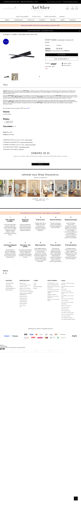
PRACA (35, 284)
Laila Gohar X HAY (64, 309)
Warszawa (36, 177)
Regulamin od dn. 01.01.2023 (25, 288)
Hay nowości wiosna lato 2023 (67, 302)
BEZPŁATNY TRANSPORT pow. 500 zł (29, 1)
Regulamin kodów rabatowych (25, 290)
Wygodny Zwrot (23, 283)
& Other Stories (36, 16)
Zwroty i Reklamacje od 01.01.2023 (26, 291)
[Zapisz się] (40, 164)
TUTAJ (28, 108)
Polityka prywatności (24, 296)
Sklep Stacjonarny (22, 16)
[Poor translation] (3, 349)
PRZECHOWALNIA (9, 290)
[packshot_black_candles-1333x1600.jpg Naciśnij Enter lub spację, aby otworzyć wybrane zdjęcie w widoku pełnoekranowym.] (21, 55)
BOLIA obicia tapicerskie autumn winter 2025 (53, 287)
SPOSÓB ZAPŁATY (23, 301)
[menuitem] (7, 20)
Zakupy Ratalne (23, 305)
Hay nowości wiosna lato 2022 (67, 314)
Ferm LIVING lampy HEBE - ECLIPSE (68, 319)
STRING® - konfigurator (52, 294)
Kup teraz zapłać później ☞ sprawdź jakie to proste (40, 30)
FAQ (20, 306)
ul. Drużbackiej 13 (43, 177)
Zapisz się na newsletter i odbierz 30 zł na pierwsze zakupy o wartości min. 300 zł (40, 25)
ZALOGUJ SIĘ (8, 284)
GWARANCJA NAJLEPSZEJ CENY (11, 1)
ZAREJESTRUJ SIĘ (9, 286)
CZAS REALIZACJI (23, 298)
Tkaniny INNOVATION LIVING (52, 284)
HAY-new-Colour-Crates (66, 305)
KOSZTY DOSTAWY (23, 303)
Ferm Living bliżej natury (65, 310)
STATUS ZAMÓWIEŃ (9, 283)
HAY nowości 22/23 (65, 307)
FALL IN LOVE (63, 289)
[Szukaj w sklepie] (9, 7)
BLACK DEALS (64, 303)
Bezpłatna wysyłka (23, 286)
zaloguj (72, 8)
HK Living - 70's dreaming (66, 290)
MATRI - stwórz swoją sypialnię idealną (53, 300)
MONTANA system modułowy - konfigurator (53, 297)
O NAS (35, 283)
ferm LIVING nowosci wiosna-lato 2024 (67, 287)
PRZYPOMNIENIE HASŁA (10, 288)
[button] (39, 76)
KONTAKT (35, 288)
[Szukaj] (15, 7)
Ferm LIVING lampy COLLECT (67, 317)
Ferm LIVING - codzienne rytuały (67, 312)
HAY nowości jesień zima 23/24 (67, 298)
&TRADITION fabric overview (53, 283)
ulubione (67, 8)
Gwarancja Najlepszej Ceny (25, 284)
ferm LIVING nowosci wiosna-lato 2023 (67, 296)
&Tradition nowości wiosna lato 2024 (67, 293)
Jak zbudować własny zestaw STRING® (53, 292)
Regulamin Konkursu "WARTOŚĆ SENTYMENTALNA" (26, 294)
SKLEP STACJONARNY (38, 286)
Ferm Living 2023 (64, 300)
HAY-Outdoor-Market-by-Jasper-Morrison (67, 284)
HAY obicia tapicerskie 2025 (53, 289)
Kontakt (62, 16)
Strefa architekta (50, 16)
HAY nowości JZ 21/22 (65, 315)
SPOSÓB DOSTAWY (23, 299)
